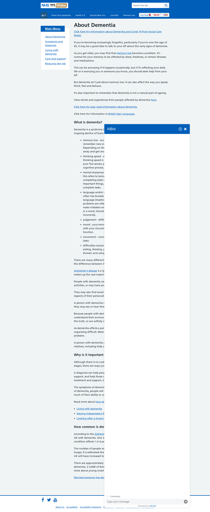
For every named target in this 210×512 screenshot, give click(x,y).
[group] (147, 314)
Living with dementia (89, 408)
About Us (60, 507)
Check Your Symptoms (61, 15)
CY (44, 15)
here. (154, 99)
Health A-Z (80, 15)
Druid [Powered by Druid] (153, 506)
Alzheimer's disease (85, 270)
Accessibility (72, 507)
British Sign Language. (121, 113)
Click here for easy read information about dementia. (106, 106)
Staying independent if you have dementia (102, 413)
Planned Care (129, 15)
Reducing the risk (55, 63)
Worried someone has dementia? (93, 477)
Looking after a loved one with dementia (101, 418)
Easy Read (145, 15)
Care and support (55, 58)
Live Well (114, 15)
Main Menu (52, 28)
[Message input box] (144, 501)
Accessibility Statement (90, 507)
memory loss (124, 53)
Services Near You (97, 15)
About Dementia (55, 36)
